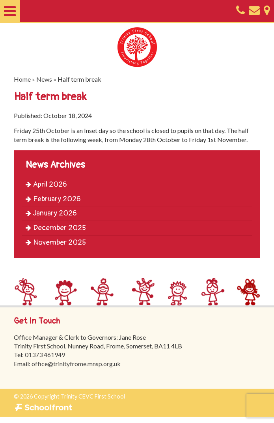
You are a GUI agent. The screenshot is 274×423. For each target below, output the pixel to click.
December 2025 (56, 227)
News (44, 79)
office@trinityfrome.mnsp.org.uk (76, 363)
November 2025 (56, 242)
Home (22, 79)
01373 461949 (45, 355)
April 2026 (46, 184)
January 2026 (51, 213)
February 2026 (53, 199)
